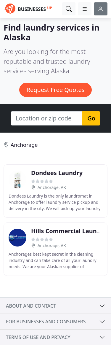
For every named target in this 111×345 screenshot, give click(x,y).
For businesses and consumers (46, 321)
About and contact (31, 306)
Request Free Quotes (56, 90)
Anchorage (24, 144)
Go (91, 118)
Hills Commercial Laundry (69, 231)
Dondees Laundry (57, 173)
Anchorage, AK (52, 187)
